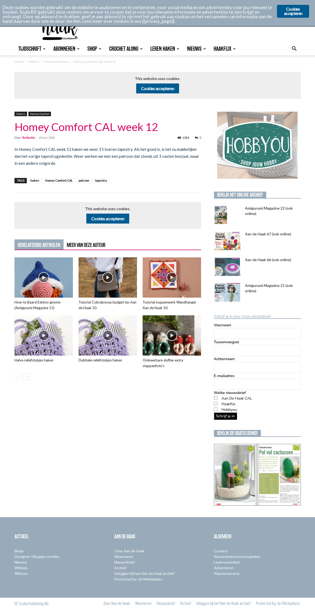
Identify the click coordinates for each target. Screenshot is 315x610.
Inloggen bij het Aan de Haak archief (144, 573)
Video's (34, 62)
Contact (221, 551)
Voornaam (222, 325)
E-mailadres (224, 375)
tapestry (101, 180)
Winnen (21, 573)
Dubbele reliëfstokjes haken (100, 360)
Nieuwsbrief (124, 562)
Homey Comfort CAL (59, 180)
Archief (120, 567)
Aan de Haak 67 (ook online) (268, 234)
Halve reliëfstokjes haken (33, 360)
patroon (84, 180)
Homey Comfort (56, 62)
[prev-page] (17, 376)
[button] (294, 49)
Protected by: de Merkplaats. (138, 579)
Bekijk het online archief (240, 195)
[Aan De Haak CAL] (215, 398)
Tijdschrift (32, 48)
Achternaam (224, 358)
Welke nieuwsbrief (230, 392)
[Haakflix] (215, 403)
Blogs (19, 551)
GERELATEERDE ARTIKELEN (39, 245)
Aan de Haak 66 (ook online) (268, 259)
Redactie (28, 137)
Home (19, 62)
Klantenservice (226, 573)
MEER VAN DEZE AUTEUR (86, 245)
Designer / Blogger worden (37, 556)
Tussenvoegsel (226, 342)
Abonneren (66, 48)
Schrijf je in (225, 416)
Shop (94, 48)
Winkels (21, 567)
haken (34, 180)
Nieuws (196, 48)
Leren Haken (164, 48)
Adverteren (224, 567)
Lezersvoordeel (227, 562)
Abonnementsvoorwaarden (237, 556)
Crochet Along (126, 48)
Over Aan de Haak (129, 551)
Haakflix (225, 48)
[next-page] (26, 376)
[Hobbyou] (215, 409)
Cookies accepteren (157, 88)
